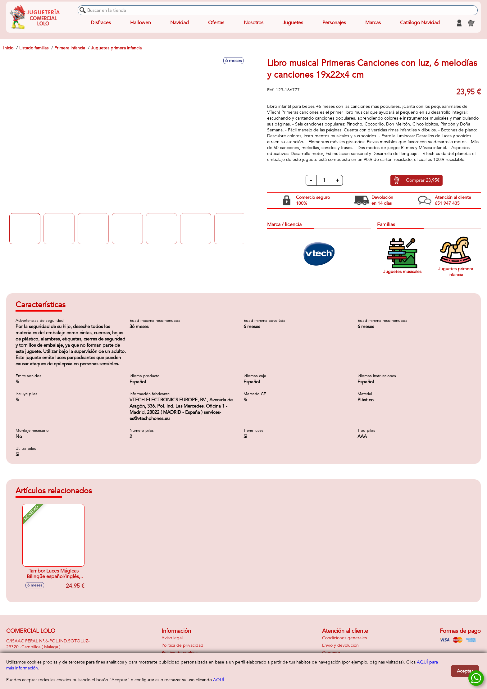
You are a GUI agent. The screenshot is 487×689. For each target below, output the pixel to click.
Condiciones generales (344, 638)
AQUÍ (218, 680)
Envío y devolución (340, 645)
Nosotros (253, 23)
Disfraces (101, 23)
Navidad (179, 23)
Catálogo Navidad (420, 23)
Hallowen (140, 23)
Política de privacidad (182, 645)
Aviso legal (172, 638)
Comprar (422, 180)
